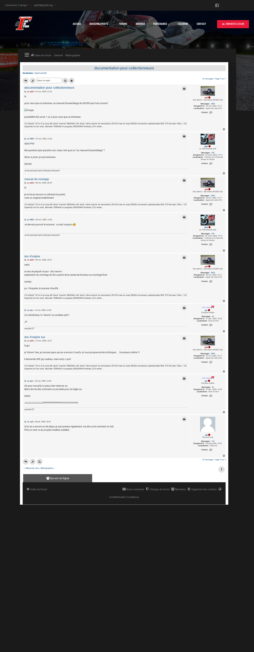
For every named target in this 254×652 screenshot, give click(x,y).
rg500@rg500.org (43, 5)
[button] (233, 24)
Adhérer (140, 24)
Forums (123, 24)
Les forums (204, 571)
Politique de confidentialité (215, 591)
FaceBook (183, 24)
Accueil (77, 24)
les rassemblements (210, 566)
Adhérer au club (207, 576)
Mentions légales (208, 586)
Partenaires (161, 24)
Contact (201, 24)
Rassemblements (99, 24)
